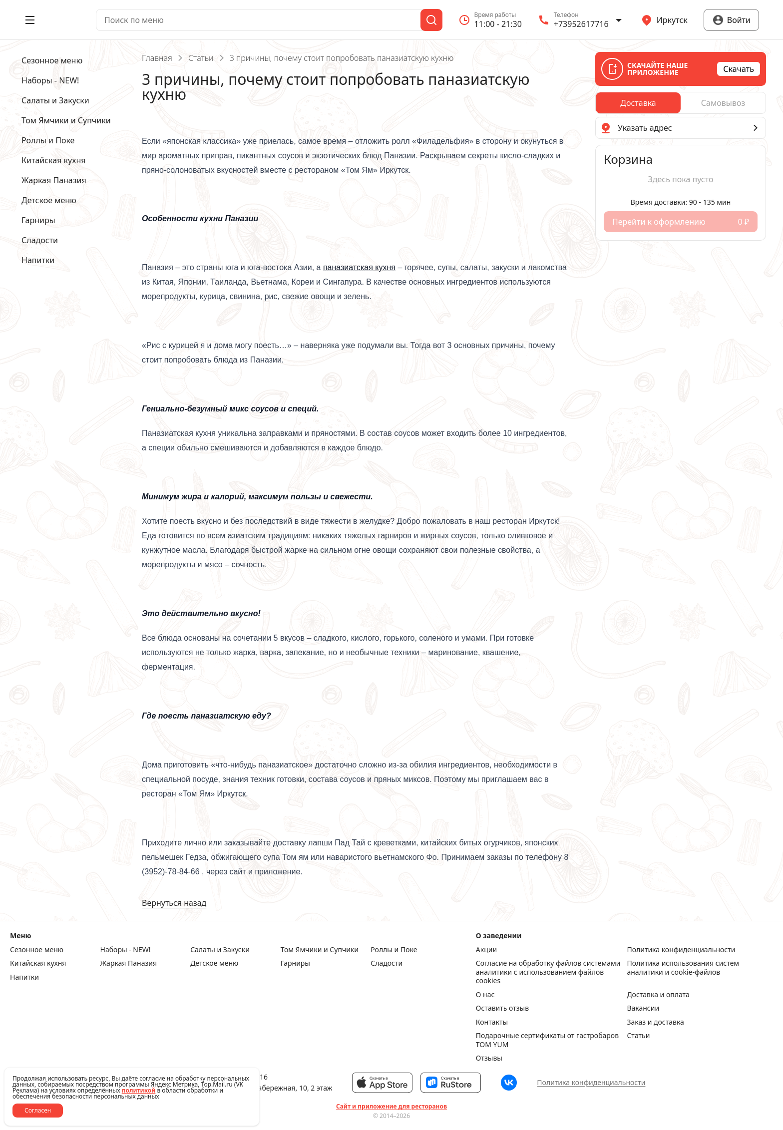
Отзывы (489, 1058)
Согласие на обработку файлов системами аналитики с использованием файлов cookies (548, 972)
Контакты (492, 1022)
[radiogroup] (680, 103)
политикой (139, 1090)
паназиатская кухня (359, 267)
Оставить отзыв (502, 1008)
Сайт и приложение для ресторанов (391, 1107)
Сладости (386, 963)
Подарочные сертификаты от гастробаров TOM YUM (547, 1040)
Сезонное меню (36, 949)
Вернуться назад (174, 902)
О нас (485, 994)
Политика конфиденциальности (681, 949)
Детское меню (214, 963)
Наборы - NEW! (125, 949)
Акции (486, 949)
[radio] (638, 102)
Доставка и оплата (658, 994)
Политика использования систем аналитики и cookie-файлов (683, 968)
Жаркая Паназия (128, 963)
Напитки (24, 977)
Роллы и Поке (394, 949)
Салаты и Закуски (220, 949)
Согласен (37, 1110)
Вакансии (643, 1008)
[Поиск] (431, 20)
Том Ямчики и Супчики (320, 949)
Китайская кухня (38, 963)
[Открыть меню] (30, 20)
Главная (157, 58)
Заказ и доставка (655, 1022)
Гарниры (295, 963)
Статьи (201, 58)
